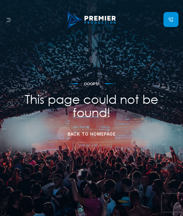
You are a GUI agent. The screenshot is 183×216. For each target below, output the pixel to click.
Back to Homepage (92, 133)
